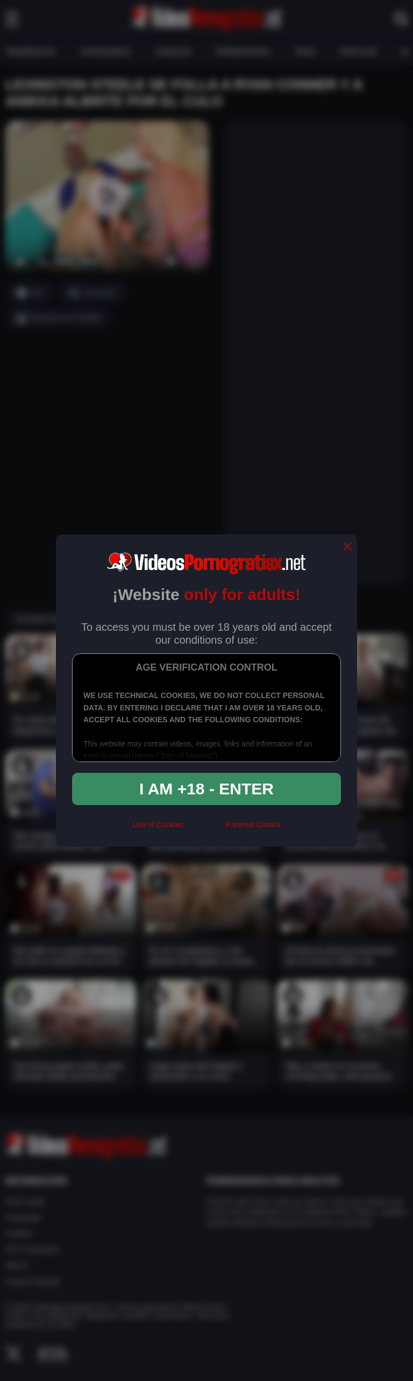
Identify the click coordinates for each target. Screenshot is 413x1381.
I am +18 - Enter (206, 789)
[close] (347, 547)
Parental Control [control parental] (253, 824)
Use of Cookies (157, 824)
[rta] (204, 829)
